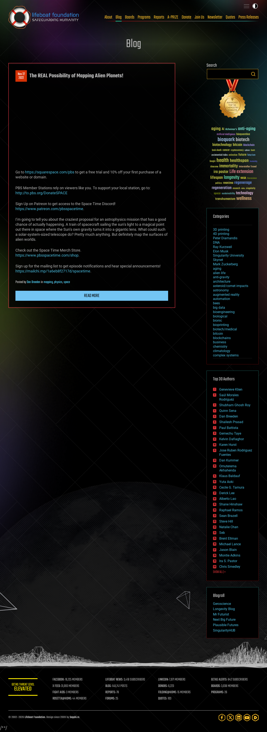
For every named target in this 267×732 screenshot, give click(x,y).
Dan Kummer (229, 460)
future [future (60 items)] (242, 155)
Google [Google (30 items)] (212, 161)
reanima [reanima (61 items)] (228, 183)
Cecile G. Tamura (231, 487)
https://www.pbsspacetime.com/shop (46, 255)
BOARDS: (215, 686)
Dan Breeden (33, 282)
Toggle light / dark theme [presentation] (255, 6)
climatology (221, 351)
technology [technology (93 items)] (244, 193)
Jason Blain (228, 550)
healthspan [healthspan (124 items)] (239, 160)
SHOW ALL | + (219, 572)
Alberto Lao (227, 499)
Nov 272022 (21, 76)
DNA (216, 242)
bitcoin (218, 334)
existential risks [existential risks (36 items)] (220, 155)
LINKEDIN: (163, 679)
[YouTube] (247, 717)
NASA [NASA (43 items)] (243, 178)
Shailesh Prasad (231, 422)
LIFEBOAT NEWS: (114, 679)
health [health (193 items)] (223, 161)
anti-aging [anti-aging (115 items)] (247, 129)
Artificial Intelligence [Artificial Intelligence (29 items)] (226, 134)
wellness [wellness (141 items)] (244, 198)
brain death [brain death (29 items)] (217, 150)
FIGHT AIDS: (59, 692)
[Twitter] (230, 717)
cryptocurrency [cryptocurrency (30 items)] (237, 150)
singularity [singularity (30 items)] (250, 188)
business (219, 342)
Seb (222, 533)
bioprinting (221, 325)
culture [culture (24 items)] (247, 150)
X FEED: (56, 686)
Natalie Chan (228, 527)
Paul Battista (228, 428)
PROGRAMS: (217, 692)
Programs (144, 17)
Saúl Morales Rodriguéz (229, 397)
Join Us (199, 17)
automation (221, 299)
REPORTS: (110, 692)
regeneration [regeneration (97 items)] (222, 188)
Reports (159, 17)
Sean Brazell (228, 516)
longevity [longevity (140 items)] (231, 177)
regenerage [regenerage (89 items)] (243, 182)
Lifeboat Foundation (35, 717)
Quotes (230, 17)
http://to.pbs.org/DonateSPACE (41, 193)
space (67, 282)
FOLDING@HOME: (167, 692)
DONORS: (163, 686)
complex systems (226, 355)
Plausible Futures (225, 625)
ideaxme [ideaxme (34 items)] (214, 166)
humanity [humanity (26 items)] (253, 161)
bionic (217, 320)
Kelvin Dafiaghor (231, 439)
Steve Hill (226, 521)
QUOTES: (162, 698)
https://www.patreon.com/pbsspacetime (49, 209)
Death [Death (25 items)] (253, 150)
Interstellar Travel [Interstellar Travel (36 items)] (248, 166)
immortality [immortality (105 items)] (228, 166)
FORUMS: (110, 698)
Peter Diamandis (225, 238)
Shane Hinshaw (230, 504)
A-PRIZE (173, 17)
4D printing (221, 234)
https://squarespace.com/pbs (49, 172)
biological (220, 316)
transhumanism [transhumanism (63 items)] (225, 199)
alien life (219, 273)
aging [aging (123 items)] (216, 129)
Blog (119, 17)
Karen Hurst (228, 445)
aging (217, 269)
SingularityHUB (224, 630)
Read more (91, 295)
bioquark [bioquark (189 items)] (226, 140)
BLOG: (108, 686)
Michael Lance (230, 544)
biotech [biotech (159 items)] (242, 140)
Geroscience (222, 604)
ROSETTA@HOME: (62, 698)
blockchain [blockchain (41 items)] (248, 145)
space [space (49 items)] (217, 193)
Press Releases (248, 17)
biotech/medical (225, 329)
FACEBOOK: (58, 679)
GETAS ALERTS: (219, 679)
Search (253, 74)
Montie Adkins (229, 555)
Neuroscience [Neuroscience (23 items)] (252, 178)
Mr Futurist (221, 614)
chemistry (220, 346)
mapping (48, 282)
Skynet (218, 260)
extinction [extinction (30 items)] (233, 155)
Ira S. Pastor (228, 561)
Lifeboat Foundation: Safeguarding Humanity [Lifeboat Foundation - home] (43, 17)
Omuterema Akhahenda (228, 468)
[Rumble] (255, 717)
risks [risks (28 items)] (243, 188)
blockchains (222, 338)
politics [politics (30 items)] (218, 183)
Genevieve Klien (230, 389)
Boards (129, 17)
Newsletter (215, 17)
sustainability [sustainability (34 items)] (228, 193)
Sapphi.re (74, 717)
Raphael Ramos (231, 510)
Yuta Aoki (226, 482)
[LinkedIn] (238, 717)
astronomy (221, 290)
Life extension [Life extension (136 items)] (241, 171)
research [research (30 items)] (236, 188)
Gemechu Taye (230, 433)
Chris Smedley (229, 567)
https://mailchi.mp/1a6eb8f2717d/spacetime (52, 271)
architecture (221, 281)
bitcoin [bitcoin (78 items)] (237, 145)
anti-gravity (221, 277)
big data (219, 308)
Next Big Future (224, 620)
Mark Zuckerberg (225, 264)
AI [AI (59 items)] (223, 129)
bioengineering (224, 312)
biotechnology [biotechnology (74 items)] (222, 145)
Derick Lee (226, 493)
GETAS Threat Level (23, 687)
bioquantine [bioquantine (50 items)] (243, 134)
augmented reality (226, 295)
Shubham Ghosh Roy (235, 405)
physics (58, 282)
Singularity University (228, 255)
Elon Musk (220, 251)
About (108, 17)
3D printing (221, 230)
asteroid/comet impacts (230, 286)
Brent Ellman (228, 538)
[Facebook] (222, 717)
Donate (186, 17)
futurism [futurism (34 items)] (251, 155)
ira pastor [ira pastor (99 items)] (221, 171)
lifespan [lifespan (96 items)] (216, 177)
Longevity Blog (224, 609)
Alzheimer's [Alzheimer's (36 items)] (231, 129)
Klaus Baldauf (229, 476)
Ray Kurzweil (222, 247)
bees (216, 303)
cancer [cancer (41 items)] (226, 150)
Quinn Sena (227, 411)
